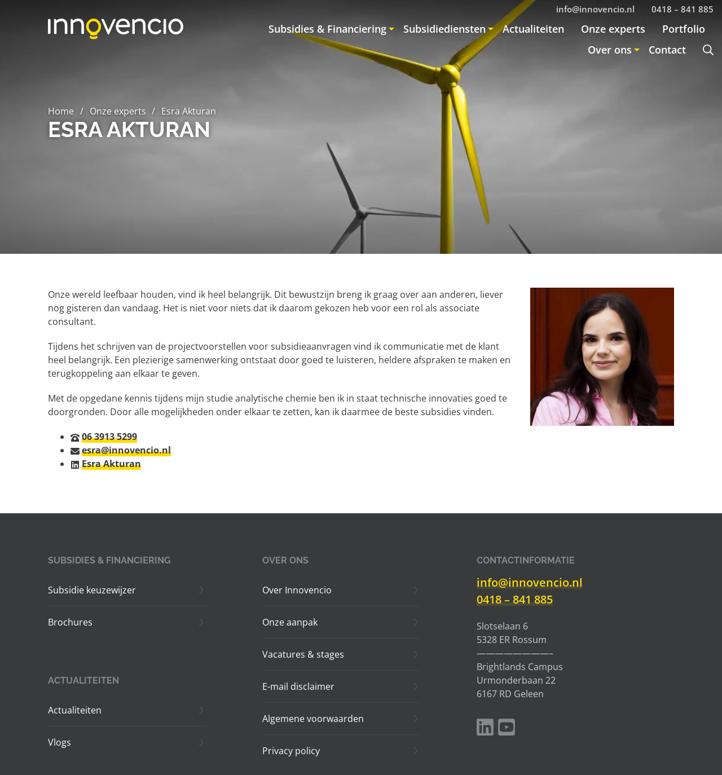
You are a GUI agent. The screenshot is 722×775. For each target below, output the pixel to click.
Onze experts (118, 111)
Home (61, 111)
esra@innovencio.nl (126, 450)
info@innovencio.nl (530, 582)
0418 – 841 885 (515, 599)
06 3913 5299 (109, 436)
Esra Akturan (111, 463)
